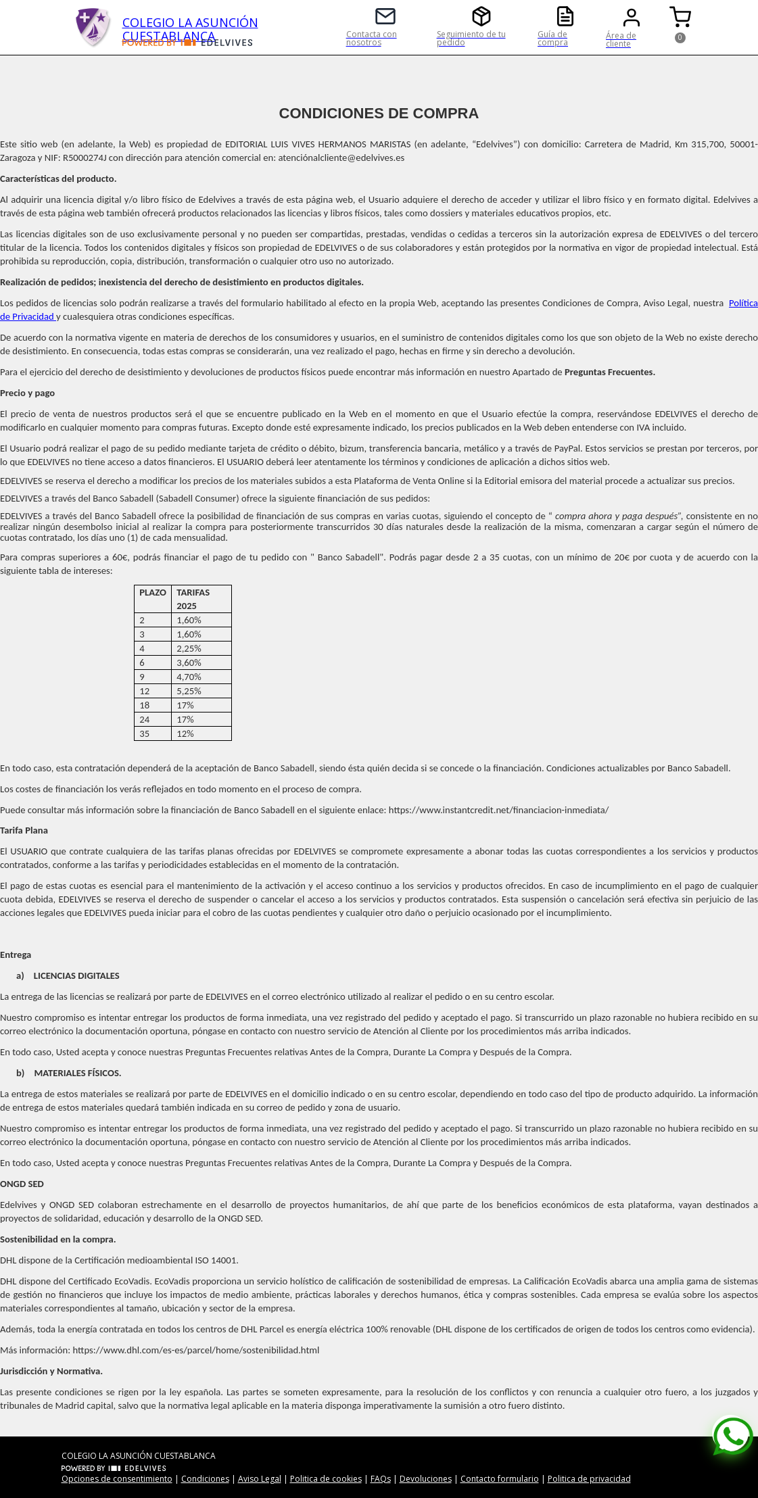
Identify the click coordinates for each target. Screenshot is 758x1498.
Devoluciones (426, 1478)
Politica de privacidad (589, 1478)
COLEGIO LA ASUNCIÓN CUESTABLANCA (190, 26)
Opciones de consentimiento (117, 1478)
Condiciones (205, 1478)
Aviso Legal (259, 1478)
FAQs (381, 1478)
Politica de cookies (326, 1478)
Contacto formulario (499, 1478)
